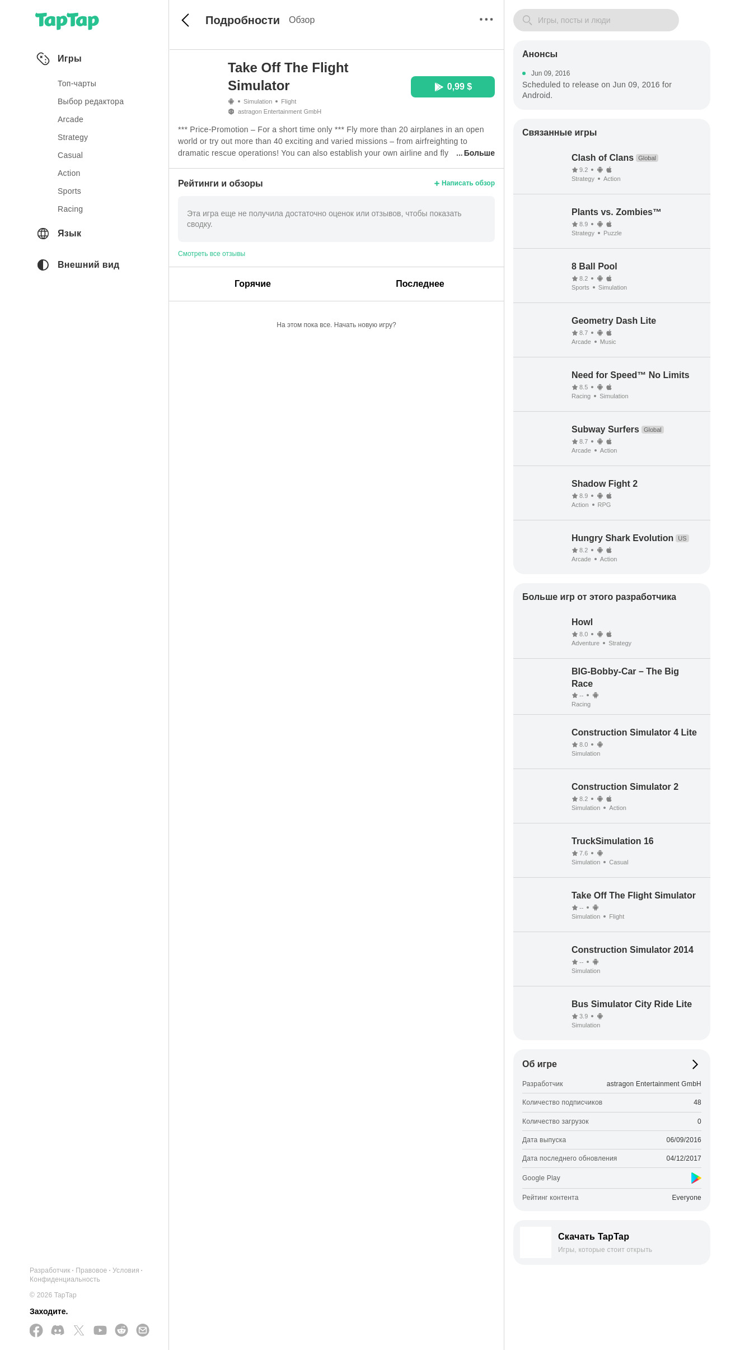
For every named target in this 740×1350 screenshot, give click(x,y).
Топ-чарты (77, 83)
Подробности (242, 20)
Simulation (257, 101)
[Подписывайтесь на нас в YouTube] (100, 1331)
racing (70, 208)
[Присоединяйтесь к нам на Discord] (57, 1331)
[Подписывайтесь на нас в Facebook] (36, 1331)
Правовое (91, 1270)
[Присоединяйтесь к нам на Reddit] (121, 1331)
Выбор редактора (91, 101)
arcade (70, 119)
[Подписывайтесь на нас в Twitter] (79, 1331)
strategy (73, 137)
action (69, 173)
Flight (288, 101)
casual (70, 155)
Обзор (302, 20)
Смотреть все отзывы (211, 254)
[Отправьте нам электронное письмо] (142, 1331)
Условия (126, 1270)
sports (69, 191)
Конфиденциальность (65, 1279)
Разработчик (50, 1270)
